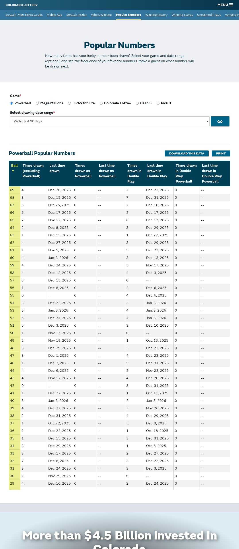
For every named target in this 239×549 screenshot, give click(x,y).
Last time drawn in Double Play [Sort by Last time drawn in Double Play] (157, 170)
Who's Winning (101, 15)
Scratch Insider (76, 15)
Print (221, 153)
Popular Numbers (128, 15)
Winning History (156, 15)
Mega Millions (51, 103)
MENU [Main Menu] (225, 5)
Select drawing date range (31, 112)
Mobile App (54, 15)
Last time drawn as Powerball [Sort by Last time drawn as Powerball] (107, 170)
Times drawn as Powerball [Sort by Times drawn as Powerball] (83, 170)
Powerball (22, 103)
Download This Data (186, 153)
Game (15, 96)
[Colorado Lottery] (22, 5)
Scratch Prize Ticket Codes (24, 15)
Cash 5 (146, 103)
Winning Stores (182, 15)
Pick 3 (166, 103)
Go (222, 121)
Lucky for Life (83, 103)
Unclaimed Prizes (209, 15)
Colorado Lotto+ (117, 103)
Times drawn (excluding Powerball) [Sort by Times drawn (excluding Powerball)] (33, 170)
